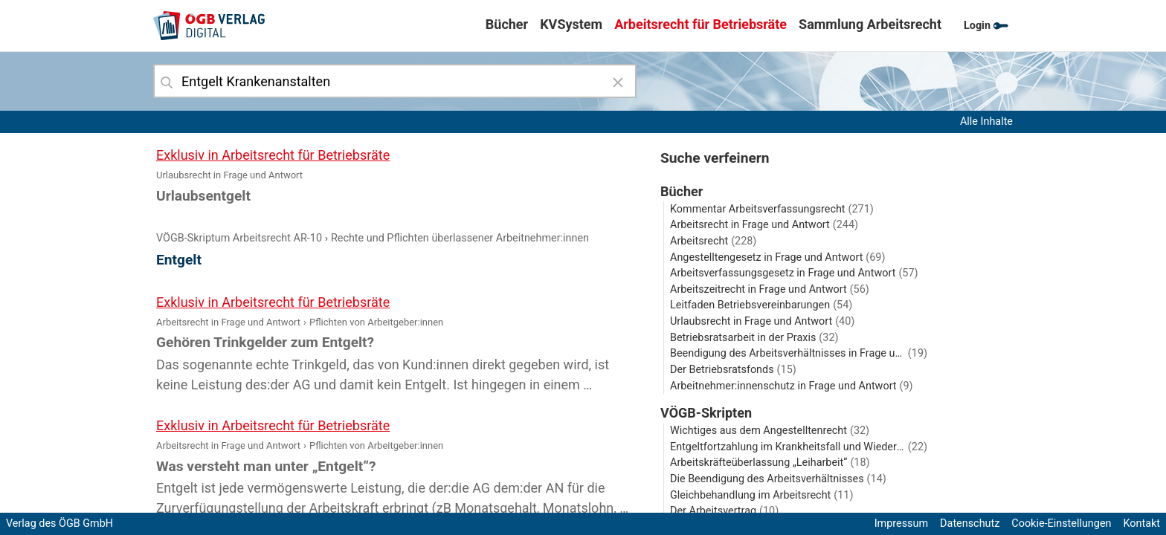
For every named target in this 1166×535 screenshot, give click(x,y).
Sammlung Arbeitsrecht (870, 24)
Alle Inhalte (986, 121)
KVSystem (571, 24)
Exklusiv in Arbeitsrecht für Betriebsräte (273, 155)
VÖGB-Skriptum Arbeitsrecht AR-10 (239, 238)
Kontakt (1141, 523)
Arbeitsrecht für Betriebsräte (700, 24)
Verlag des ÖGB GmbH (59, 523)
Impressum (901, 523)
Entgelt (179, 259)
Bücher (507, 24)
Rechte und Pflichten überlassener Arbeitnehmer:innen (460, 238)
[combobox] (395, 81)
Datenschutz (969, 523)
